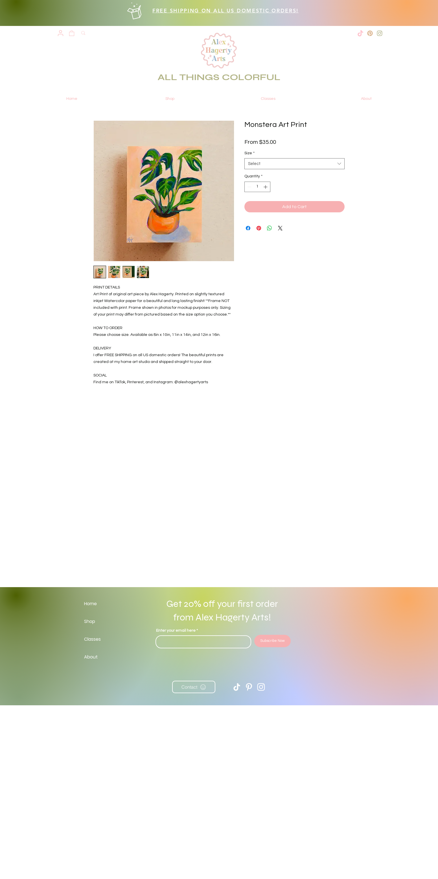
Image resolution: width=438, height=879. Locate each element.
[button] (71, 33)
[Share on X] (280, 228)
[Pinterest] (249, 687)
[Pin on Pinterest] (258, 228)
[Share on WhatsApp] (269, 228)
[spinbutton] (257, 187)
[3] (370, 33)
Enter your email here (176, 631)
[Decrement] (248, 187)
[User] (60, 33)
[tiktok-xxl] (360, 33)
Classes (92, 639)
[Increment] (266, 187)
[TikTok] (237, 687)
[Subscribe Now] (272, 641)
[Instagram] (261, 687)
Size (249, 153)
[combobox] (294, 163)
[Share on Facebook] (248, 228)
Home (90, 603)
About (91, 657)
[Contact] (193, 687)
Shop (89, 621)
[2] (379, 33)
